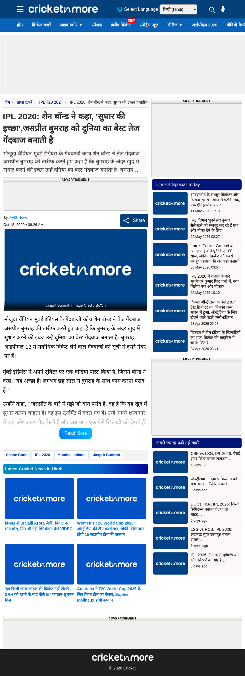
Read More (75, 433)
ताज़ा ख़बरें (24, 102)
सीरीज (175, 24)
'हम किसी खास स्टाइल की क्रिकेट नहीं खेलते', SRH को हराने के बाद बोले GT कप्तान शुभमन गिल (39, 594)
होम (20, 24)
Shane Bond (17, 455)
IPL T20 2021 (51, 102)
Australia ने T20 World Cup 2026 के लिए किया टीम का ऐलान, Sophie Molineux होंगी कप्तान (109, 594)
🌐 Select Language (137, 9)
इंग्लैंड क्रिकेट (120, 24)
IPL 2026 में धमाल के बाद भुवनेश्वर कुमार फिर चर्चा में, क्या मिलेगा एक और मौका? (214, 281)
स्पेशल (97, 24)
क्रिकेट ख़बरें (41, 24)
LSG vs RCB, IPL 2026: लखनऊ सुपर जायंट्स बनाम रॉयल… (211, 534)
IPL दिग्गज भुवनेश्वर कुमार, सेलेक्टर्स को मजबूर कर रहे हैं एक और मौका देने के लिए (214, 225)
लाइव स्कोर (71, 24)
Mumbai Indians (71, 455)
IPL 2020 (42, 455)
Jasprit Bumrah (106, 455)
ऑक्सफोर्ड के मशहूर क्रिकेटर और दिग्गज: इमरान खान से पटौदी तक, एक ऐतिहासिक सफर (215, 199)
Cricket (129, 668)
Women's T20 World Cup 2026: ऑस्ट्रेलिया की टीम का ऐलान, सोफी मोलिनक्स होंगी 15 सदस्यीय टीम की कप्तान (110, 529)
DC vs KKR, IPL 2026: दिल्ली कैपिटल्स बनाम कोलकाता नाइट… (215, 509)
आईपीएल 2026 (205, 24)
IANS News (18, 217)
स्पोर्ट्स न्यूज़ (149, 24)
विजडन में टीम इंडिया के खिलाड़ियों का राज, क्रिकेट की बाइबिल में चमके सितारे (215, 337)
